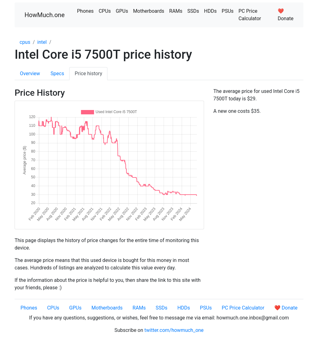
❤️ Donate (285, 14)
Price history (88, 73)
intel (42, 42)
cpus (25, 42)
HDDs (210, 11)
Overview (30, 73)
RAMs (176, 11)
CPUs (105, 11)
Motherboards (148, 11)
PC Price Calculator (249, 14)
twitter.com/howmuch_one (174, 330)
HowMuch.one (45, 15)
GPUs (122, 11)
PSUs (228, 11)
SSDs (193, 11)
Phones (85, 11)
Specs (57, 73)
